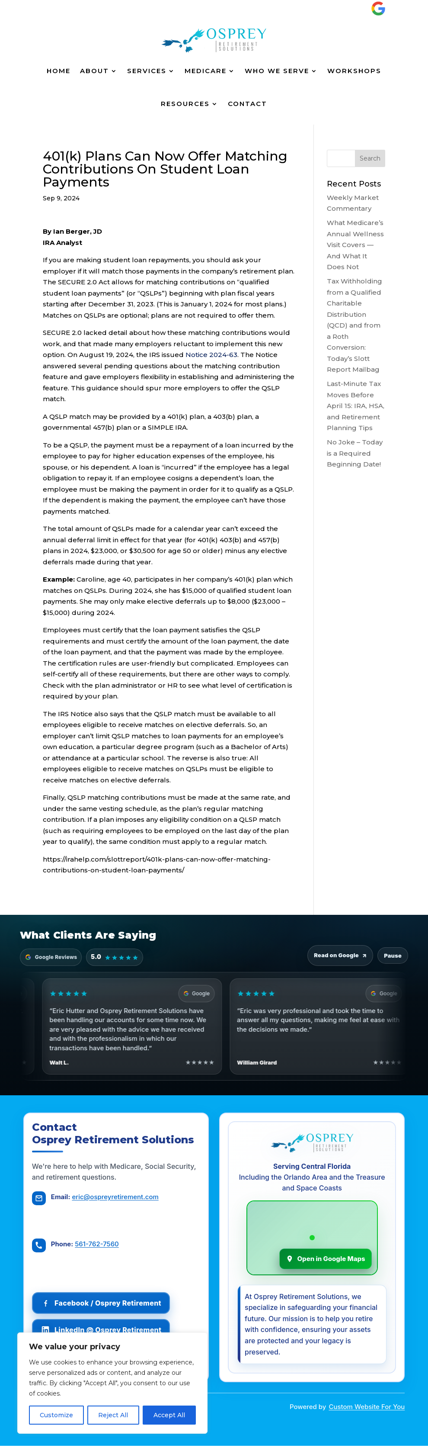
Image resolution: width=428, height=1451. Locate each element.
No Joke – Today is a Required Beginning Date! (355, 453)
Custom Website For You (367, 1412)
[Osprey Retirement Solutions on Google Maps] (312, 1240)
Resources (185, 104)
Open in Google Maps (325, 1261)
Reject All (113, 1415)
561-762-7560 (99, 1246)
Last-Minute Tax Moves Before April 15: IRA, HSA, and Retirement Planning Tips (355, 406)
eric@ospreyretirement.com (117, 1201)
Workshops (354, 71)
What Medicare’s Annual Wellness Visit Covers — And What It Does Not (355, 245)
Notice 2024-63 (211, 355)
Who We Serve (277, 71)
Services (146, 71)
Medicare (206, 71)
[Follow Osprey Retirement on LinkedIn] (103, 1331)
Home (58, 71)
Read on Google (340, 955)
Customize (56, 1415)
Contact (247, 104)
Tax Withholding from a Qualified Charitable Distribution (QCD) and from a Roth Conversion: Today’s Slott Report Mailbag (354, 325)
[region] (112, 1383)
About (94, 71)
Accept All (169, 1415)
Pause (393, 955)
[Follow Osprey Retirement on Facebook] (103, 1304)
